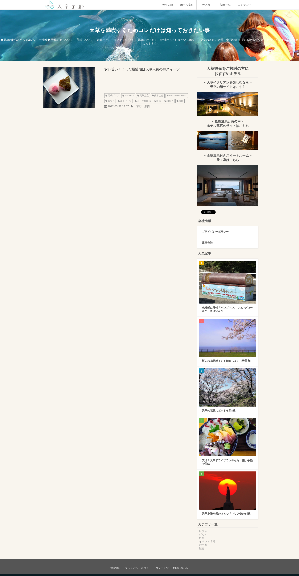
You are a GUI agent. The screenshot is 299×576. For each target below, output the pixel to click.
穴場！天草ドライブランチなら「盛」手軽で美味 (227, 462)
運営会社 (207, 242)
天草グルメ (113, 95)
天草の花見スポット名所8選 (219, 410)
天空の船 (167, 4)
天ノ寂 (206, 4)
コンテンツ (244, 4)
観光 (201, 538)
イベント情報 (207, 541)
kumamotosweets (178, 95)
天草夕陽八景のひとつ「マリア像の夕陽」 (227, 513)
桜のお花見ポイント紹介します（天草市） (227, 360)
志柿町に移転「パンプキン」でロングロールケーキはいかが (227, 309)
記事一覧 (225, 4)
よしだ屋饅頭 (144, 101)
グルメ (203, 534)
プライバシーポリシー (215, 231)
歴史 (201, 548)
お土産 (203, 544)
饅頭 (158, 101)
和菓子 (169, 101)
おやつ (111, 101)
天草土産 (144, 95)
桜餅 (181, 101)
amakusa (129, 95)
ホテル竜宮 (187, 4)
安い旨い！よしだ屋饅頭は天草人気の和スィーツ (142, 69)
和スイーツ (126, 101)
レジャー (204, 531)
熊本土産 (158, 95)
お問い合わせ (181, 568)
